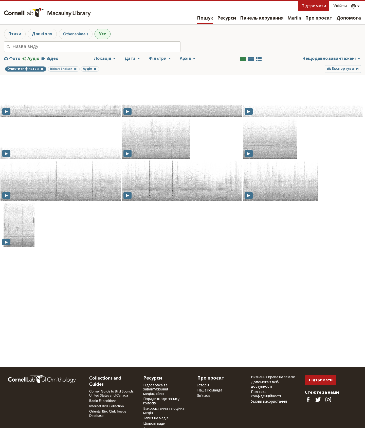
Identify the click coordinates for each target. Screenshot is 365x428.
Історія (203, 385)
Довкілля (42, 34)
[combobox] (96, 47)
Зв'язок (203, 396)
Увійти (340, 6)
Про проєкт (318, 18)
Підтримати (313, 6)
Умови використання (269, 401)
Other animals (75, 34)
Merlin (294, 18)
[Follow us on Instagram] (328, 400)
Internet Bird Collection (106, 406)
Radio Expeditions (102, 401)
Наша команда (209, 390)
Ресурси (226, 18)
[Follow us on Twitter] (318, 400)
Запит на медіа (156, 418)
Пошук (205, 18)
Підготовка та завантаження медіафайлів (155, 390)
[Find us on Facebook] (308, 400)
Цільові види (154, 423)
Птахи (14, 34)
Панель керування (262, 18)
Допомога (348, 18)
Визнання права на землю (273, 377)
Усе (102, 34)
